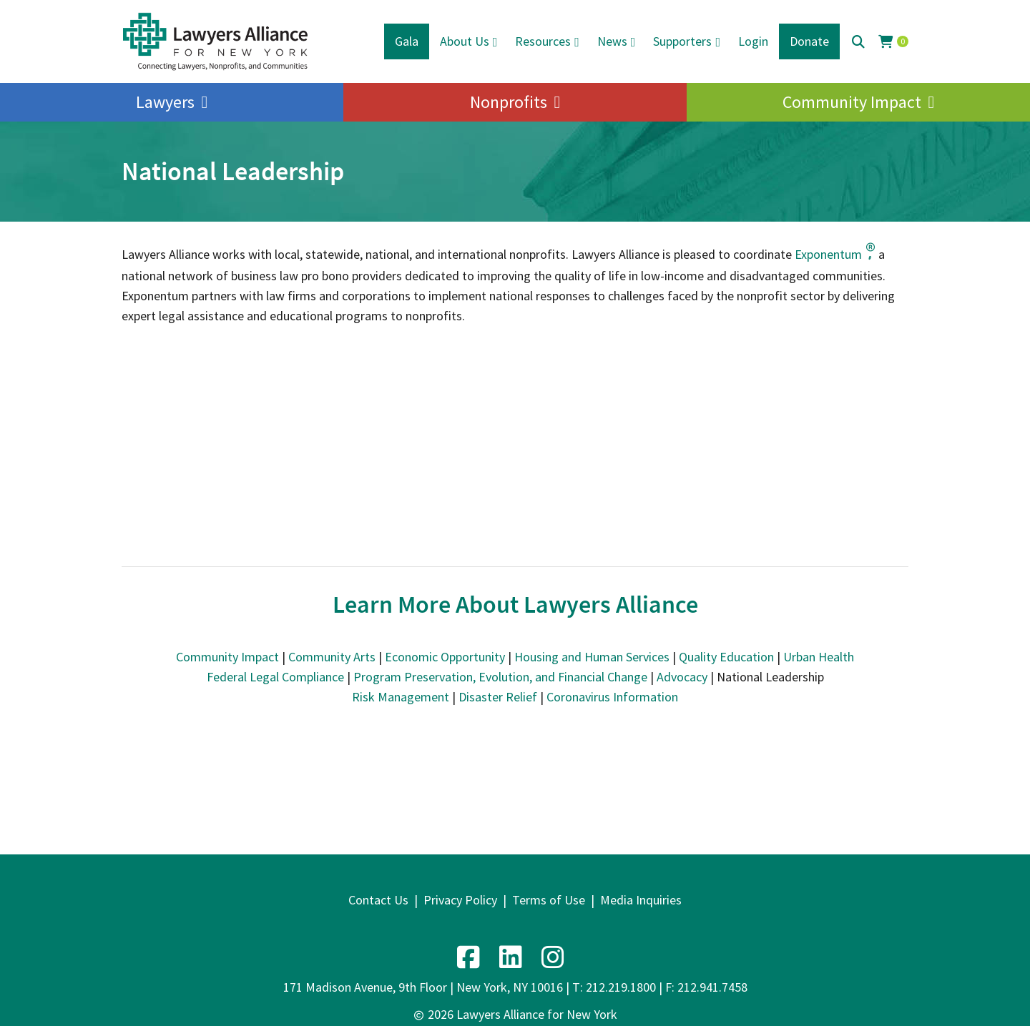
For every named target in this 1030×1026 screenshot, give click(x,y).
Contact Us (378, 900)
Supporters (682, 41)
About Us (464, 41)
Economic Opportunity (445, 656)
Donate (809, 41)
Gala (406, 41)
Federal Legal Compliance (275, 677)
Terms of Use (548, 900)
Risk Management (400, 697)
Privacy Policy (460, 900)
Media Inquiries (641, 900)
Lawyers (165, 102)
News (612, 41)
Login (753, 41)
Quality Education (726, 656)
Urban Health (818, 656)
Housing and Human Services (592, 656)
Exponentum (835, 254)
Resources (543, 41)
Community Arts (332, 656)
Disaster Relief (497, 697)
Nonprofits (508, 102)
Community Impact (852, 102)
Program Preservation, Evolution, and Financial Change (500, 677)
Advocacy (682, 677)
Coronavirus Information (612, 697)
